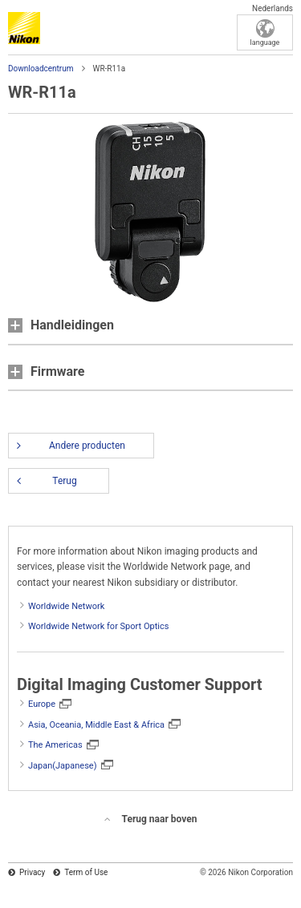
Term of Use (86, 872)
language (265, 42)
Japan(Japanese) (62, 766)
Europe (41, 704)
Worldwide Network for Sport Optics (98, 626)
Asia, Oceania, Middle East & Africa (96, 725)
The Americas (55, 745)
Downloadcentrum (41, 68)
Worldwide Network (66, 606)
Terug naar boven (159, 819)
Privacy (32, 872)
